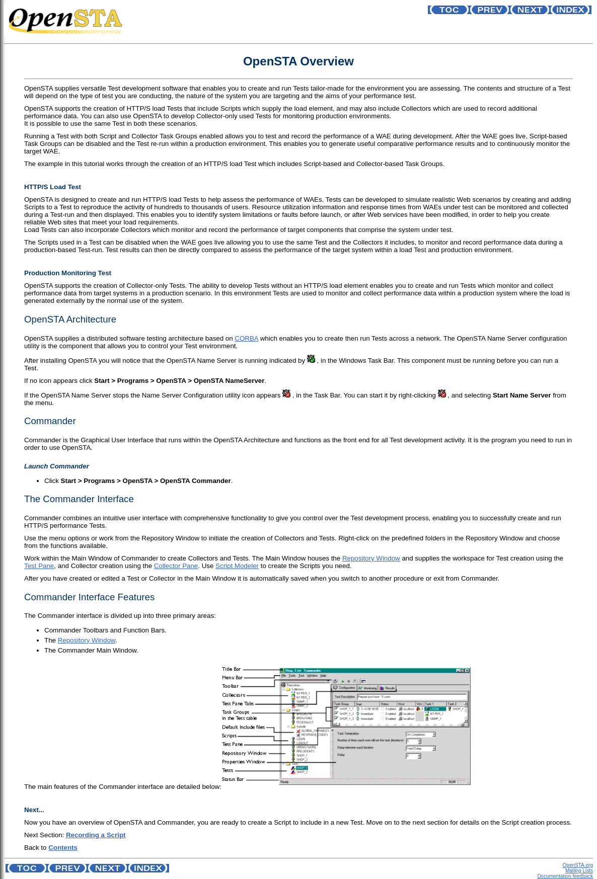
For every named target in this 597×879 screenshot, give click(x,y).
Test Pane (39, 566)
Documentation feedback (565, 876)
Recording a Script (96, 835)
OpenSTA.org (578, 865)
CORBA (246, 338)
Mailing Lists (579, 870)
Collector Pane (176, 566)
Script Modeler (237, 566)
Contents (63, 847)
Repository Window (371, 558)
